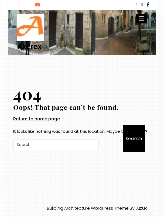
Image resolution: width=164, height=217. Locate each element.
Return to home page (36, 119)
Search (133, 138)
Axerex (29, 46)
